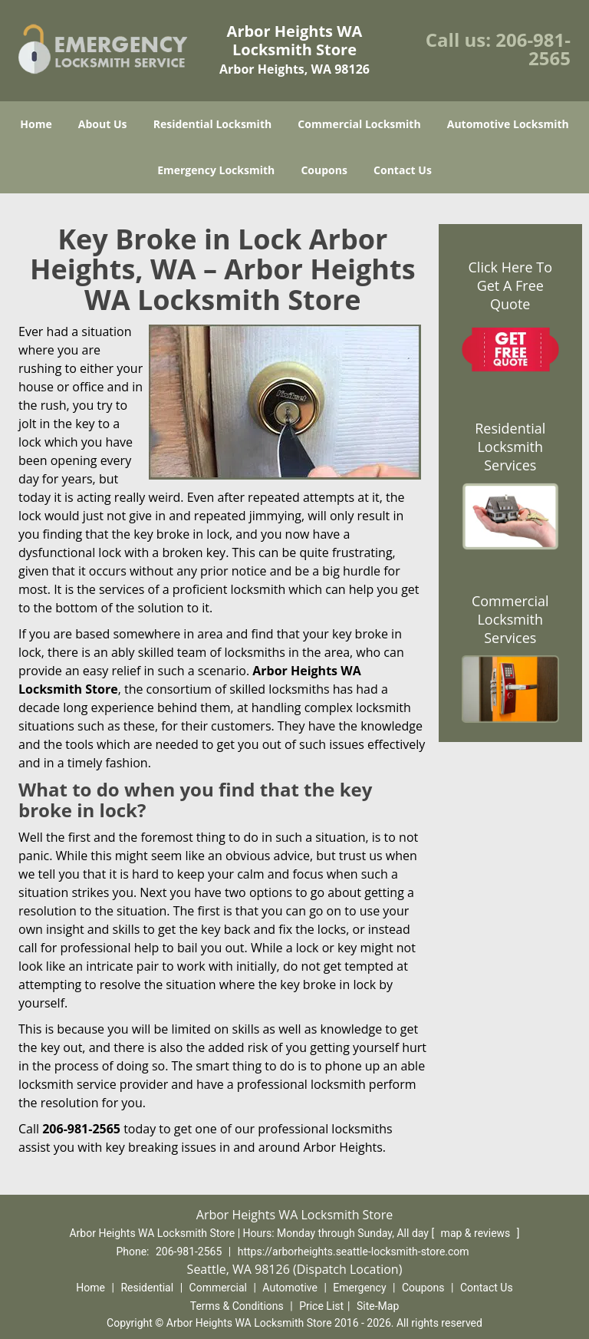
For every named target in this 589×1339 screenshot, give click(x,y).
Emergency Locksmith (216, 170)
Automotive (290, 1287)
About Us (102, 124)
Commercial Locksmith (359, 124)
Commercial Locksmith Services (510, 619)
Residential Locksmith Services (510, 446)
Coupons (324, 170)
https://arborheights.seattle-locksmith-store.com (353, 1251)
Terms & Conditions (237, 1306)
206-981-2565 (533, 49)
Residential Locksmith (212, 124)
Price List (321, 1306)
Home (35, 124)
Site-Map (378, 1306)
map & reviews (477, 1233)
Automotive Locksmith (508, 124)
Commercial (218, 1287)
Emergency (359, 1287)
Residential (146, 1287)
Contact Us (402, 170)
